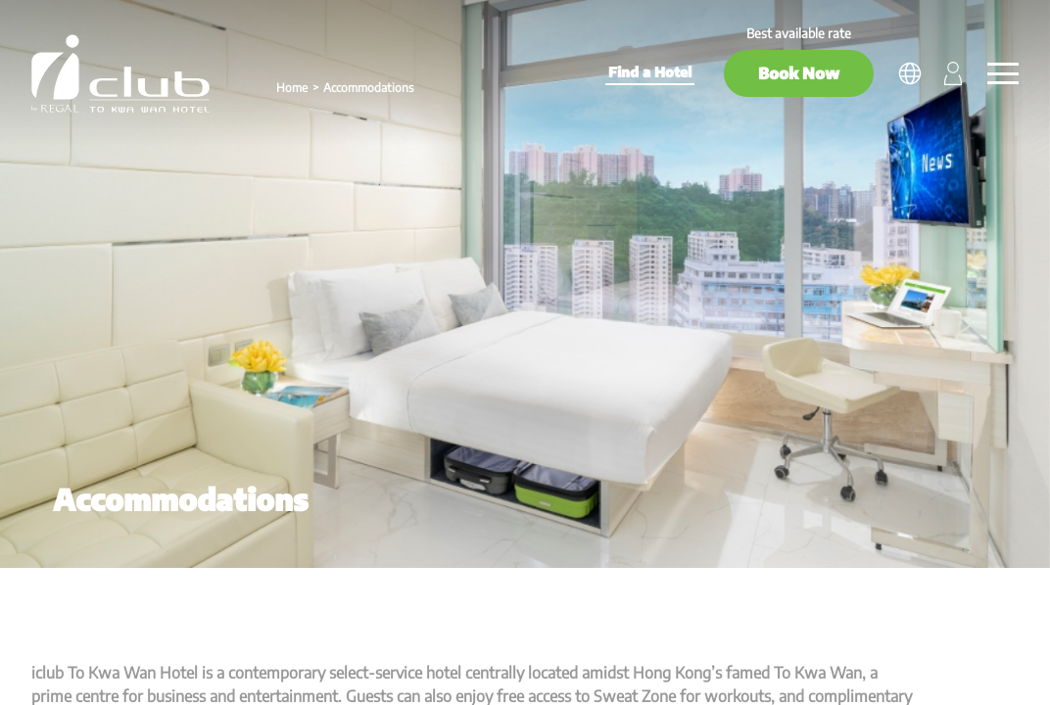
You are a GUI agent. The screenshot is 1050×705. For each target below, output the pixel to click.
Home (292, 87)
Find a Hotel (650, 72)
